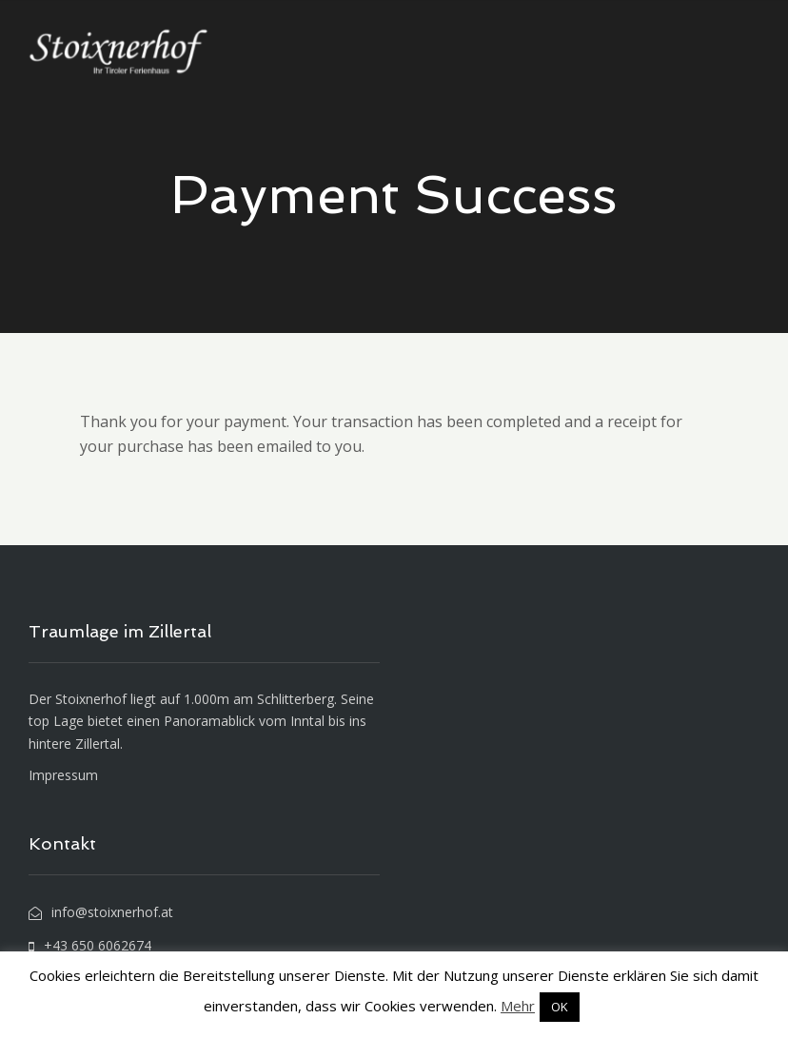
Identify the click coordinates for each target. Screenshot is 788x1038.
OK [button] (559, 1006)
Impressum (63, 775)
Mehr (518, 1005)
